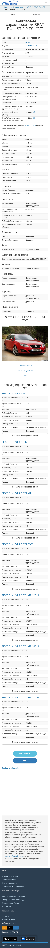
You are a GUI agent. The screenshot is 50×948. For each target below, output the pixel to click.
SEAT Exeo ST (39, 7)
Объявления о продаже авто (13, 886)
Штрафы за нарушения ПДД (13, 900)
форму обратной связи (14, 856)
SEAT (28, 7)
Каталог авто (18, 7)
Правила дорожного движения (13, 896)
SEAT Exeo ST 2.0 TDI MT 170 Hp (21, 697)
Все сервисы (7, 906)
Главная (7, 7)
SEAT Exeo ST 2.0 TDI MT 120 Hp (21, 595)
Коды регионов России (10, 903)
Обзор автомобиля (25, 365)
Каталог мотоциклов (9, 883)
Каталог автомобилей (10, 880)
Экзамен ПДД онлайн (10, 876)
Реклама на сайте (8, 920)
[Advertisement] (25, 792)
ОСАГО (33, 125)
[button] (5, 343)
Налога (27, 125)
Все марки (36, 14)
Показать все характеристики (25, 436)
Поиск (13, 14)
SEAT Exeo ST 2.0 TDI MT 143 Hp (21, 646)
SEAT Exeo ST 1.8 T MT (15, 442)
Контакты (5, 916)
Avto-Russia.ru (18, 945)
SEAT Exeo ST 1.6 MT (14, 393)
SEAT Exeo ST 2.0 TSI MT (16, 493)
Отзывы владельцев (25, 371)
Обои (25, 376)
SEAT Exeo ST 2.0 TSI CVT (17, 544)
